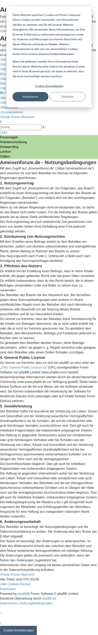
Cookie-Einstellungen (49, 86)
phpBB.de (49, 598)
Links (3, 132)
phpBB (22, 593)
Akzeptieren (30, 96)
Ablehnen (68, 96)
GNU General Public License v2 (23, 367)
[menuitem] (5, 74)
